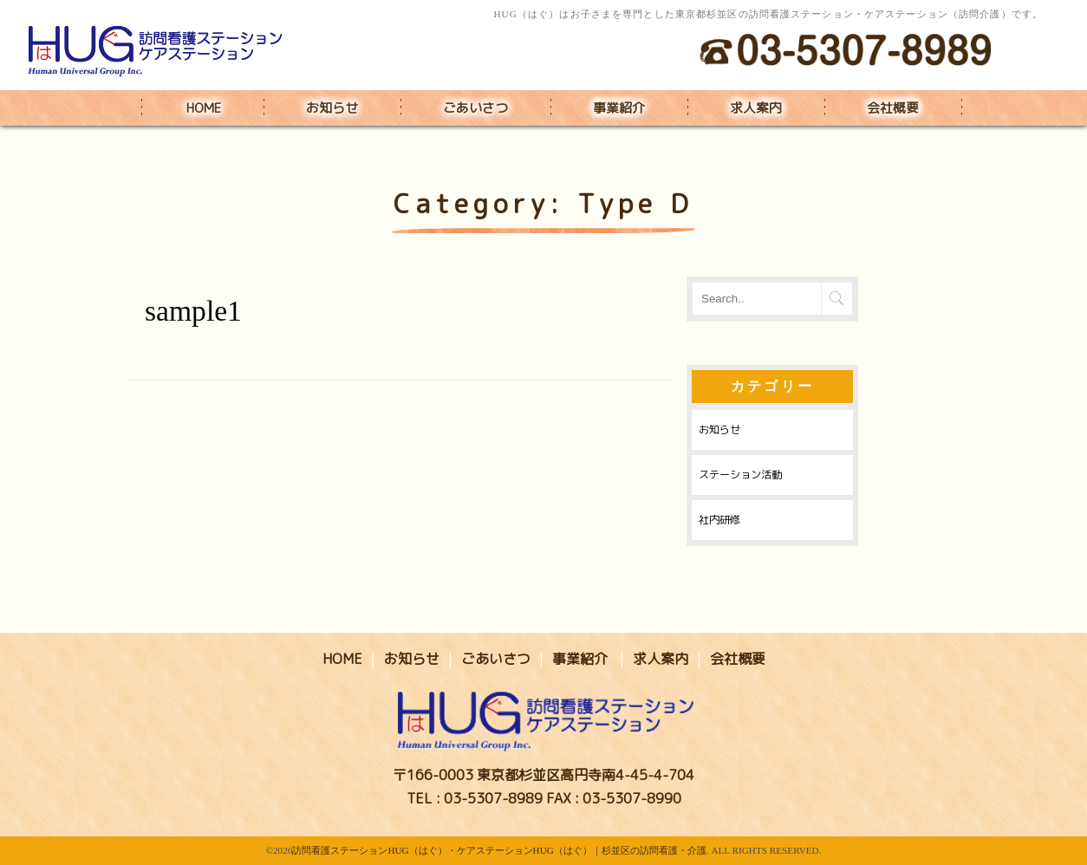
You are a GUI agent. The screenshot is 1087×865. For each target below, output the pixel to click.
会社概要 (893, 108)
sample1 (193, 311)
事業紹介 (619, 108)
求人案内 (756, 108)
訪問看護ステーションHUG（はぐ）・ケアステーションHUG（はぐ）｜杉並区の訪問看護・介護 (499, 850)
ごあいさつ (475, 108)
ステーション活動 (740, 474)
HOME (203, 108)
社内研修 (719, 519)
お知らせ (332, 108)
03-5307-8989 (493, 798)
